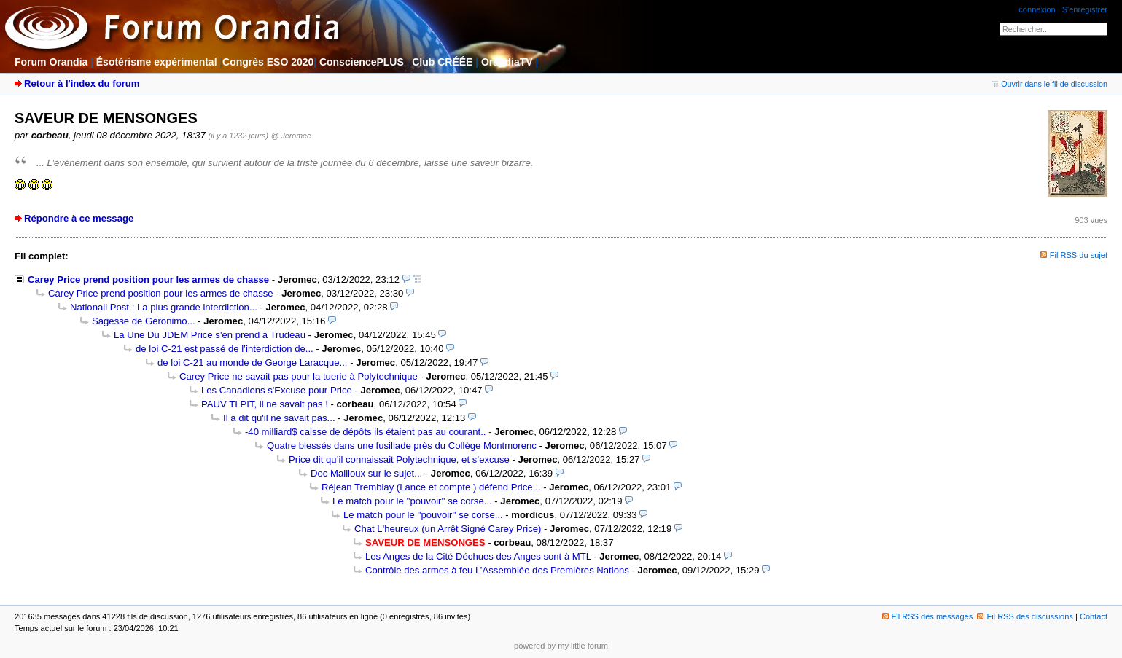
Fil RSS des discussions (1025, 616)
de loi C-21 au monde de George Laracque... (252, 362)
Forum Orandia (51, 62)
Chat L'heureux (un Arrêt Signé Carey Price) (447, 528)
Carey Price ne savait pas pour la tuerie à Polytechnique (298, 376)
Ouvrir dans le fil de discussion (1049, 83)
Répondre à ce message (78, 218)
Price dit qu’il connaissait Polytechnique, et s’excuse (399, 459)
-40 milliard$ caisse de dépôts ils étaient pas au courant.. (365, 431)
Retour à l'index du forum (81, 83)
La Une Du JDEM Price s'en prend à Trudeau (209, 334)
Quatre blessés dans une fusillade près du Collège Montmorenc (402, 445)
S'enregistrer (1084, 9)
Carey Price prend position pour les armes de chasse (148, 279)
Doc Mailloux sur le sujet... (366, 473)
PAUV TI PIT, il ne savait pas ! (264, 404)
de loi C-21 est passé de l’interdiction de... (224, 348)
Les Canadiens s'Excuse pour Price (276, 390)
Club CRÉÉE (442, 62)
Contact (1093, 616)
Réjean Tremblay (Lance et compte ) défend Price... (431, 487)
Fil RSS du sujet (1078, 255)
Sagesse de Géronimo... (143, 321)
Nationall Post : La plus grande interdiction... (163, 307)
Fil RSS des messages (927, 616)
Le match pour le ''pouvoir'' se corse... (412, 501)
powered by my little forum (561, 645)
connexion (1036, 9)
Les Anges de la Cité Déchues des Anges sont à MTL (478, 556)
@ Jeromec (291, 135)
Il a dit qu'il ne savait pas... (279, 417)
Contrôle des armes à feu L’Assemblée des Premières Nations (497, 570)
